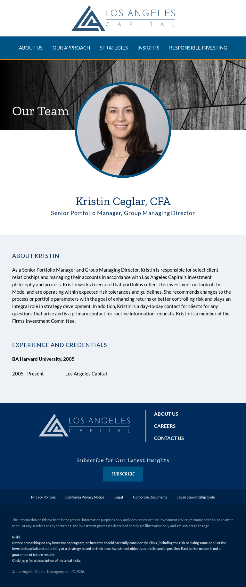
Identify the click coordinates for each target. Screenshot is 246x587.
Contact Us (169, 438)
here (24, 560)
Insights (148, 47)
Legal (118, 497)
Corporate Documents (150, 497)
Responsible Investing (198, 47)
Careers (165, 426)
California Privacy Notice (84, 497)
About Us (31, 47)
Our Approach (71, 47)
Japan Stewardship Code (196, 497)
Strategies (114, 47)
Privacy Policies (43, 497)
